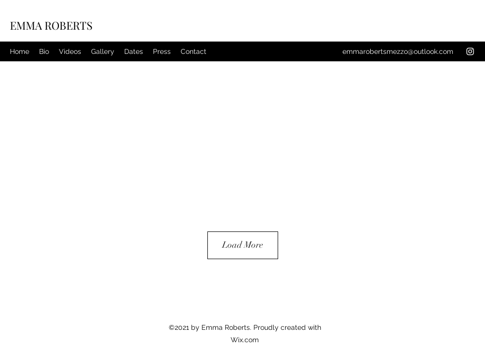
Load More (242, 244)
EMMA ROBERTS (51, 25)
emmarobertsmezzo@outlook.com (397, 51)
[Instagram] (470, 51)
